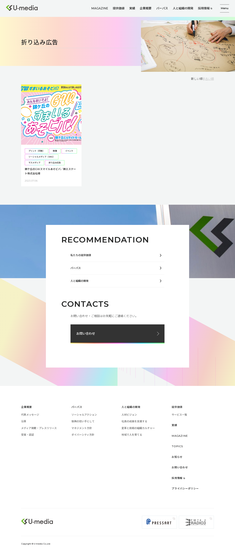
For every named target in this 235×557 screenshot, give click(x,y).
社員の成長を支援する (134, 421)
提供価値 (118, 8)
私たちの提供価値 (80, 255)
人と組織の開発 (183, 8)
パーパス (162, 8)
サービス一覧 (179, 414)
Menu (224, 8)
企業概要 (145, 8)
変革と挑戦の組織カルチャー (138, 428)
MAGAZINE (99, 8)
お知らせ (177, 457)
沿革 (23, 421)
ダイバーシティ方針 (82, 434)
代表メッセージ (30, 414)
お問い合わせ (85, 333)
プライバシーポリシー (185, 488)
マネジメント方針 (81, 428)
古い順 (209, 79)
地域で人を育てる (132, 434)
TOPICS (177, 446)
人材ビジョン (129, 414)
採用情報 (204, 8)
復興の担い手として (83, 421)
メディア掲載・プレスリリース (39, 428)
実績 (132, 8)
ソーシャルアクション (84, 414)
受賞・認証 (27, 434)
